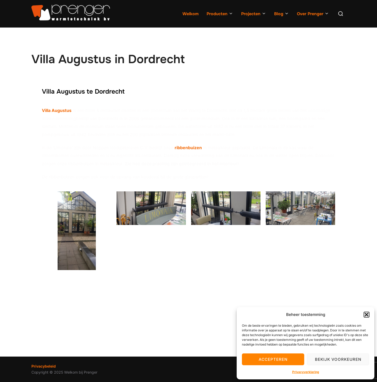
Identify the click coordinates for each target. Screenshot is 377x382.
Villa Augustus (56, 110)
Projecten (253, 14)
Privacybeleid (43, 366)
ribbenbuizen (188, 147)
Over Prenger (313, 14)
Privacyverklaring (305, 372)
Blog (281, 14)
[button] (366, 314)
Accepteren (273, 359)
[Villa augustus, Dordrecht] (188, 314)
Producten (220, 14)
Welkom (190, 14)
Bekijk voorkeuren (338, 359)
